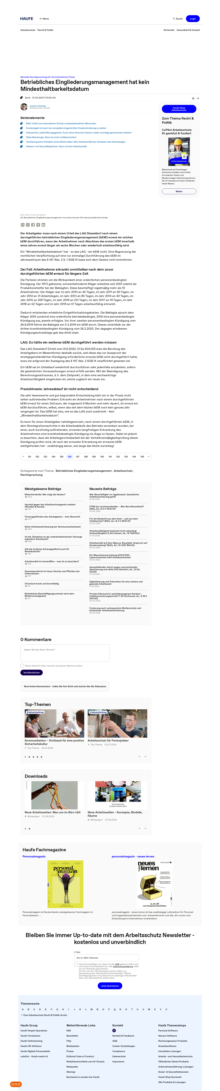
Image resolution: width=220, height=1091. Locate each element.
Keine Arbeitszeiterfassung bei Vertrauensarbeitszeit (53, 527)
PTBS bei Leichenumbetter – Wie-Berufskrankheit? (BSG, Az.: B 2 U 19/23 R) (116, 508)
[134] (134, 457)
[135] (142, 457)
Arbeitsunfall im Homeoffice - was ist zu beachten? (52, 561)
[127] (77, 457)
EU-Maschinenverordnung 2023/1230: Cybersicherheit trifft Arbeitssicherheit (110, 556)
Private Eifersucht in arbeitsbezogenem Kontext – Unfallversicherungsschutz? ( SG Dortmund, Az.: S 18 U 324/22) (118, 596)
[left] (139, 757)
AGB (117, 964)
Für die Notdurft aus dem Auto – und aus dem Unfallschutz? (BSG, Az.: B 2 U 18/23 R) (113, 520)
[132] (118, 457)
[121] (29, 457)
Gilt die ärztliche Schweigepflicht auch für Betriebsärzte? (47, 550)
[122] (37, 457)
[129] (93, 457)
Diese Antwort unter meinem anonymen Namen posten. (54, 666)
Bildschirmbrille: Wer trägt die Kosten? (45, 495)
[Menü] (44, 18)
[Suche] (177, 18)
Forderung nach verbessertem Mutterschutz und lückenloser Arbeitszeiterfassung (115, 609)
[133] (126, 457)
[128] (85, 457)
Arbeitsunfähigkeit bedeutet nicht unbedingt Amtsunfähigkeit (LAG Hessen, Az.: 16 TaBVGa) (114, 532)
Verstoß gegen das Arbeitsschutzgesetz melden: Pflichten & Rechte (50, 506)
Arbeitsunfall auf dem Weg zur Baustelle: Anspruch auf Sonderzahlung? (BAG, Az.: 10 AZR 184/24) (118, 544)
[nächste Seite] (148, 457)
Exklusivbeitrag (35, 712)
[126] (69, 457)
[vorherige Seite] (23, 457)
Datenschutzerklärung (123, 967)
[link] (27, 30)
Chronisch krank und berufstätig (42, 584)
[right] (145, 757)
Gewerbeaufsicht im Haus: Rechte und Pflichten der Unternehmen (52, 572)
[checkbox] (22, 666)
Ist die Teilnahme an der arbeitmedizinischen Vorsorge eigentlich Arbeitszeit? (53, 538)
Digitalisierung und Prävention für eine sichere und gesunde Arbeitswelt (116, 583)
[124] (53, 457)
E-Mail (77, 952)
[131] (110, 457)
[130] (102, 457)
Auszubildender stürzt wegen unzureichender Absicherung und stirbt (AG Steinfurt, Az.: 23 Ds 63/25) (114, 569)
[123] (45, 457)
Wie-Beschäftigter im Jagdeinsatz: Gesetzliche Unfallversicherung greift (114, 496)
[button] (193, 18)
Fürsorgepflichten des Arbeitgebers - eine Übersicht (52, 517)
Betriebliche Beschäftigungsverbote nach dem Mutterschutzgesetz (49, 595)
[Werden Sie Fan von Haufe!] (114, 1031)
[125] (61, 457)
